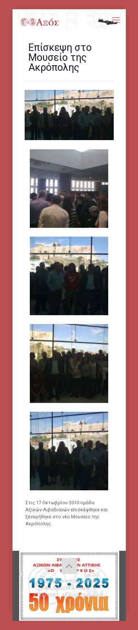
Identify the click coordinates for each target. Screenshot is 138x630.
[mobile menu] (116, 20)
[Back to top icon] (69, 566)
